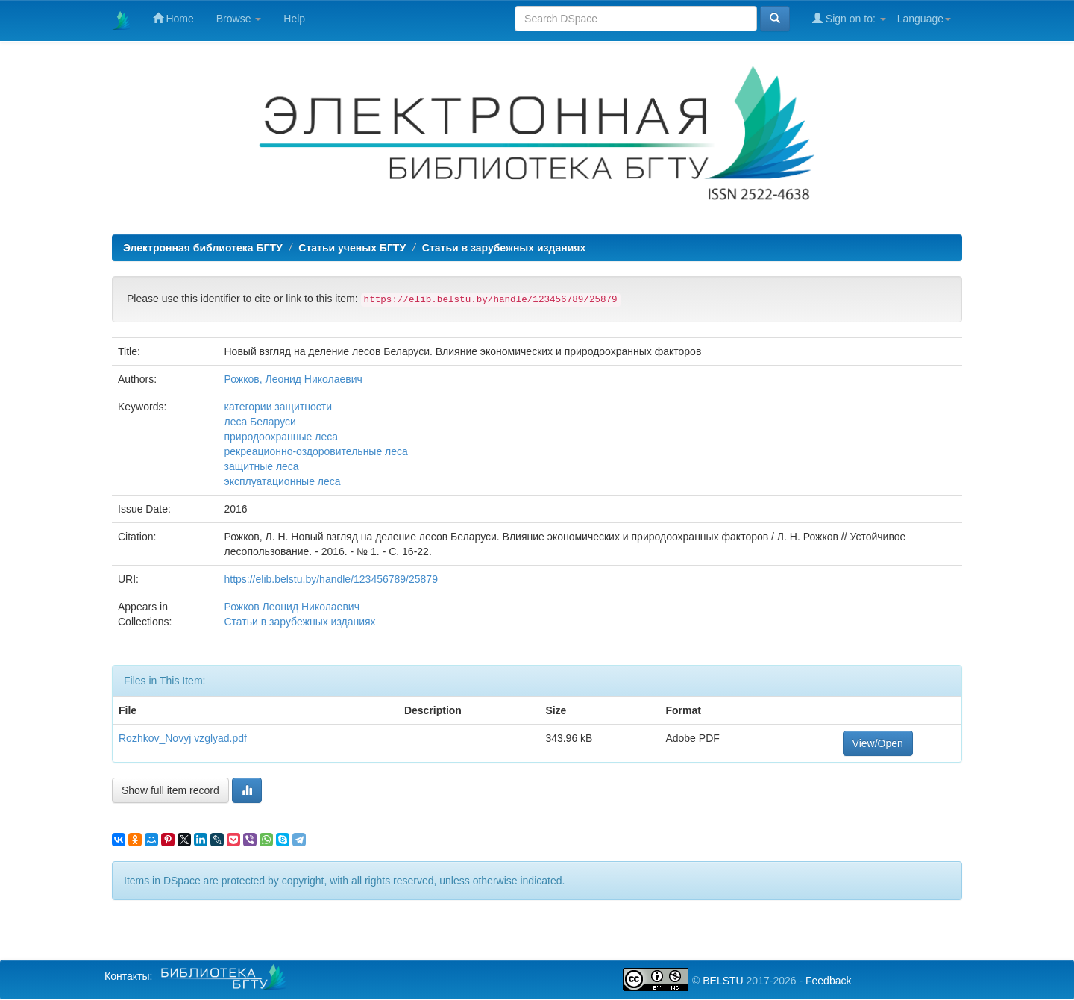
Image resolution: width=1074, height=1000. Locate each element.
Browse (239, 19)
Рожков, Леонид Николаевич (293, 379)
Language (924, 19)
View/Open (877, 743)
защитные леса (261, 466)
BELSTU (723, 981)
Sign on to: (849, 18)
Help (294, 19)
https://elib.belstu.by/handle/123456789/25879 (330, 579)
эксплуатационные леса (282, 481)
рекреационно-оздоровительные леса (315, 451)
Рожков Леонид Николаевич (291, 607)
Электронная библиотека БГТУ (203, 248)
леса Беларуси (259, 422)
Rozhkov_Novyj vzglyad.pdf (183, 738)
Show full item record (170, 790)
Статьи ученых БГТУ (352, 248)
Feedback (828, 981)
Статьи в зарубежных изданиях (503, 248)
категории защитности (278, 407)
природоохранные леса (281, 437)
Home (173, 18)
